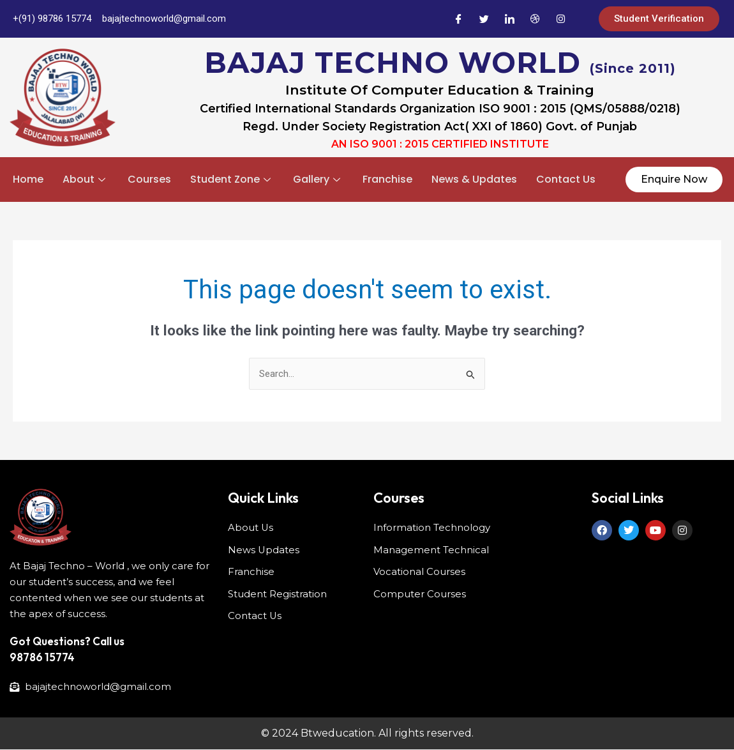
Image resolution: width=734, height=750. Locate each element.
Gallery (318, 179)
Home (28, 179)
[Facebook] (458, 19)
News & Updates (474, 179)
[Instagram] (560, 19)
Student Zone (232, 179)
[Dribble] (534, 19)
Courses (149, 179)
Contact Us (565, 179)
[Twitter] (483, 19)
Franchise (387, 179)
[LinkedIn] (509, 19)
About (86, 179)
